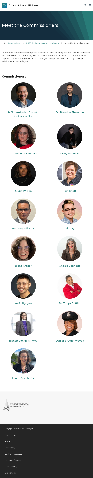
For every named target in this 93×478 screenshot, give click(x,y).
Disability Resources (13, 454)
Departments (10, 473)
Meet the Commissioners (77, 43)
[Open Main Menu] (89, 5)
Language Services (13, 460)
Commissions (14, 43)
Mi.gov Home (10, 435)
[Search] (85, 5)
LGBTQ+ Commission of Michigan (42, 43)
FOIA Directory (11, 466)
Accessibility (10, 448)
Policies (8, 441)
